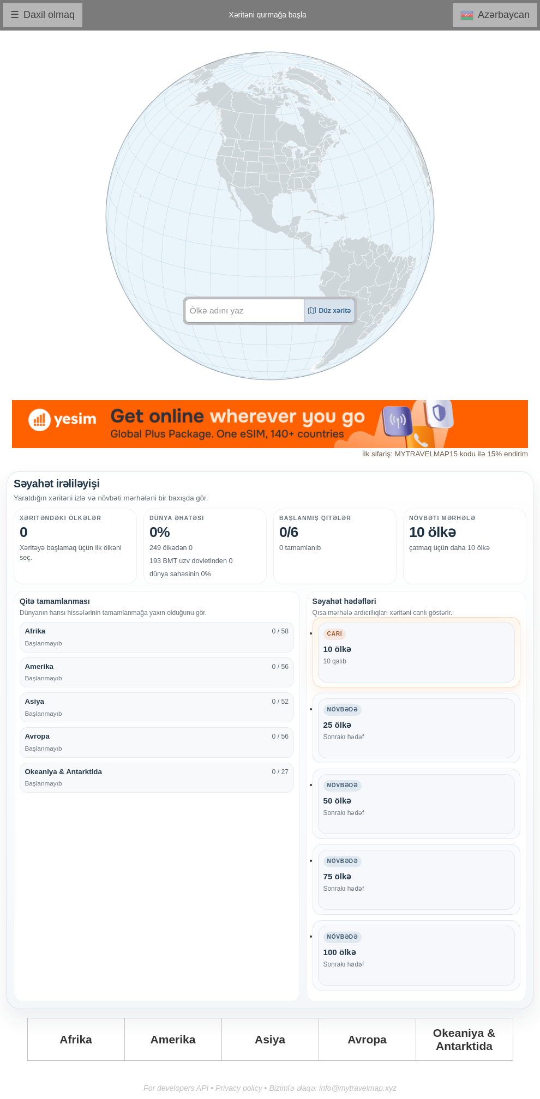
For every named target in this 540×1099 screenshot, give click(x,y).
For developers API (175, 1088)
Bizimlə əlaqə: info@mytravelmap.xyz (333, 1088)
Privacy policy (238, 1088)
